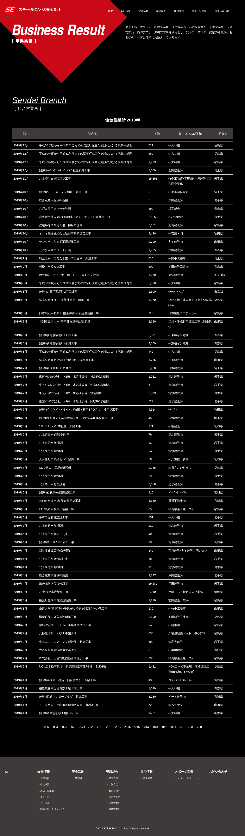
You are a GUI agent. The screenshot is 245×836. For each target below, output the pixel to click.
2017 (118, 727)
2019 (100, 727)
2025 (45, 727)
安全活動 (78, 771)
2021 (82, 727)
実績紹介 (112, 771)
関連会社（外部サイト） (51, 809)
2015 (136, 727)
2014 (145, 727)
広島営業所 (113, 803)
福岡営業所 (113, 809)
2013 (154, 727)
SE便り (77, 778)
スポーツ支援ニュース (187, 778)
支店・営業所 (45, 790)
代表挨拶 (43, 778)
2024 (54, 727)
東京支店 (112, 778)
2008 (200, 727)
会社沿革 (43, 803)
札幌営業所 (113, 790)
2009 (191, 727)
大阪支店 (112, 784)
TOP (6, 771)
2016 (127, 727)
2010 (182, 727)
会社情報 (43, 771)
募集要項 (146, 778)
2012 (164, 727)
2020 (91, 727)
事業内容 (43, 797)
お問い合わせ (218, 771)
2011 (173, 727)
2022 (73, 727)
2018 (109, 727)
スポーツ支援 (184, 771)
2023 (64, 727)
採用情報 (146, 771)
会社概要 (43, 784)
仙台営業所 (113, 797)
